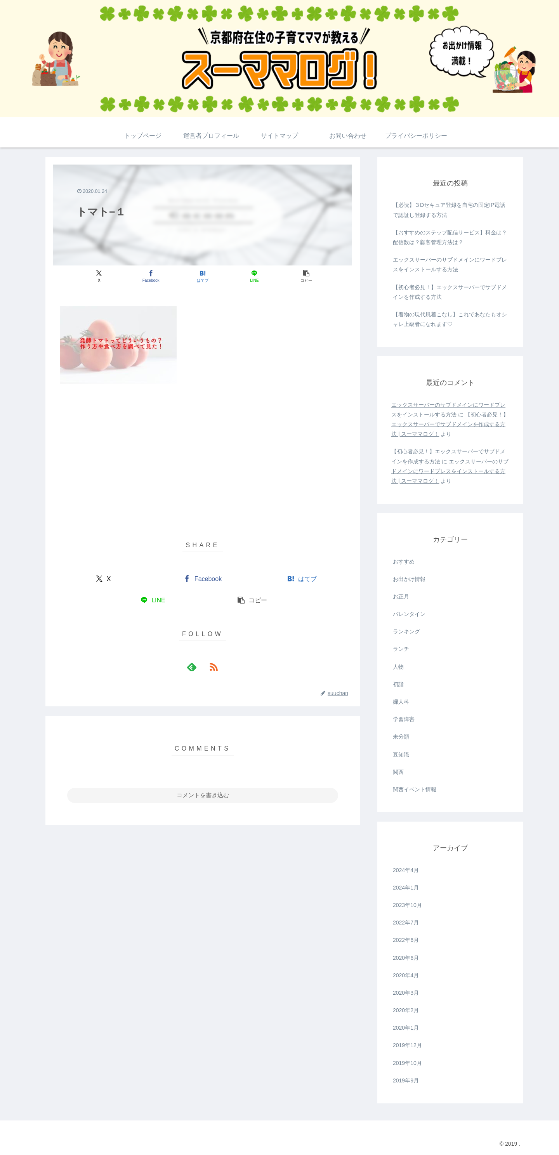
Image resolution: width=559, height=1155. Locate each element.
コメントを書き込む (203, 795)
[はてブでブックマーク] (202, 276)
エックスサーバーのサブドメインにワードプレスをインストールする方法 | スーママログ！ (450, 471)
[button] (303, 276)
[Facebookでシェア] (152, 276)
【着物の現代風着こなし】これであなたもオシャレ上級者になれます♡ (450, 319)
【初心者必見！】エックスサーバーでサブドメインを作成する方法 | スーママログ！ (450, 424)
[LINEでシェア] (253, 276)
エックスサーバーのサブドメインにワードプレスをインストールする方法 (450, 264)
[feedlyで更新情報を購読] (193, 667)
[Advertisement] (202, 448)
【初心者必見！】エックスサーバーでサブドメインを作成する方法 (450, 292)
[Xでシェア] (102, 276)
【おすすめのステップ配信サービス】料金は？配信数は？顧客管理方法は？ (450, 237)
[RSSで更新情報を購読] (211, 667)
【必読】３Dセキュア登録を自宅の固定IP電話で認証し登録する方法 (449, 210)
